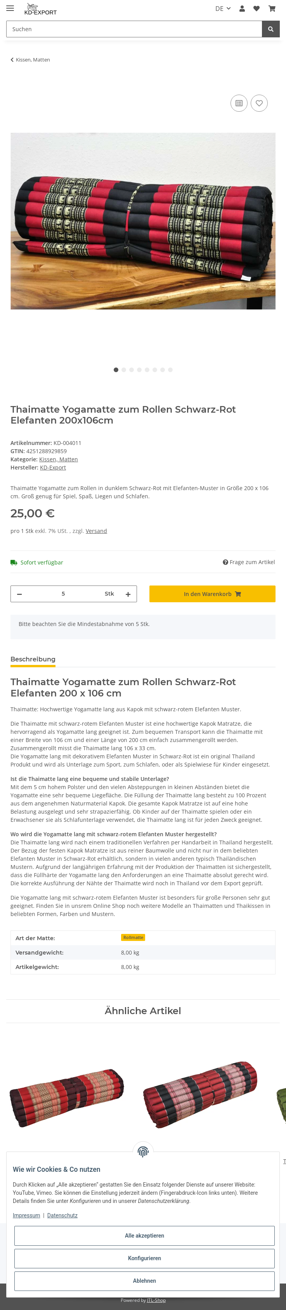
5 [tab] (147, 370)
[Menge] (63, 594)
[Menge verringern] (19, 594)
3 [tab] (131, 370)
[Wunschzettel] (256, 8)
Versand (96, 531)
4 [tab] (139, 370)
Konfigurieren (144, 1258)
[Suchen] (134, 29)
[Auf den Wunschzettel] (259, 103)
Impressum (26, 1215)
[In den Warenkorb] (16, 84)
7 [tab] (162, 370)
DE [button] (219, 8)
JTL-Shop (156, 1300)
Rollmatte (133, 937)
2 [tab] (123, 370)
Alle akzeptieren (144, 1236)
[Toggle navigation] (10, 5)
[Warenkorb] (272, 8)
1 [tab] (116, 370)
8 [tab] (170, 370)
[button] (242, 8)
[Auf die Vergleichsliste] (239, 103)
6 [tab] (155, 370)
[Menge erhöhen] (128, 594)
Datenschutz (62, 1215)
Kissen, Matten (58, 459)
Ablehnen (144, 1281)
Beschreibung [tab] (32, 659)
